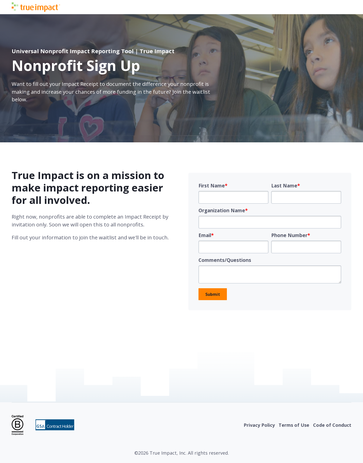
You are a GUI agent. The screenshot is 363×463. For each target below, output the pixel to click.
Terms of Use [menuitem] (294, 425)
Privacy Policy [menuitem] (259, 425)
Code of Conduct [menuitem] (332, 425)
